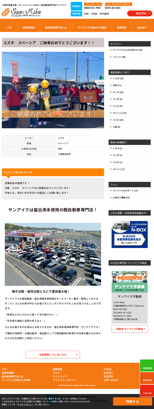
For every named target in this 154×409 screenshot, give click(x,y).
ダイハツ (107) (120, 112)
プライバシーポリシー (65, 380)
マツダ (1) (117, 155)
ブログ (56, 372)
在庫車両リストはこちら (52, 354)
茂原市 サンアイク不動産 (129, 329)
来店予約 (108, 376)
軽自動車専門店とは (56, 27)
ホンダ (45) (118, 92)
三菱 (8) (116, 126)
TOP (9, 27)
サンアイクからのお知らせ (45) (127, 49)
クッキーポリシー (25, 404)
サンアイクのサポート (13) (125, 190)
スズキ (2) (117, 162)
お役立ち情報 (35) (121, 197)
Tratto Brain (89, 385)
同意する (132, 401)
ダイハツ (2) (118, 169)
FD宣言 (107, 369)
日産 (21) (117, 85)
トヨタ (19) (118, 78)
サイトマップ (60, 376)
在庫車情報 (29, 27)
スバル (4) (117, 105)
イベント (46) (119, 56)
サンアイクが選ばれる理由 (92, 27)
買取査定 (122, 27)
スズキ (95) (118, 119)
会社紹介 (142, 27)
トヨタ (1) (117, 148)
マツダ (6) (117, 99)
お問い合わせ (111, 380)
